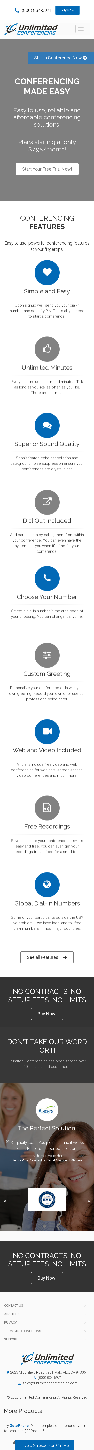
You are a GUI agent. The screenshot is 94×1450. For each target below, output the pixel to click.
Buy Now (67, 10)
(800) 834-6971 (33, 10)
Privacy (10, 1322)
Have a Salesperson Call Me (44, 1445)
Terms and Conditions (22, 1331)
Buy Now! (47, 1013)
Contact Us (13, 1305)
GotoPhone (19, 1426)
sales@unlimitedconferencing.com (46, 1383)
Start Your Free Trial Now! (47, 169)
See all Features (47, 957)
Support (11, 1339)
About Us (12, 1314)
